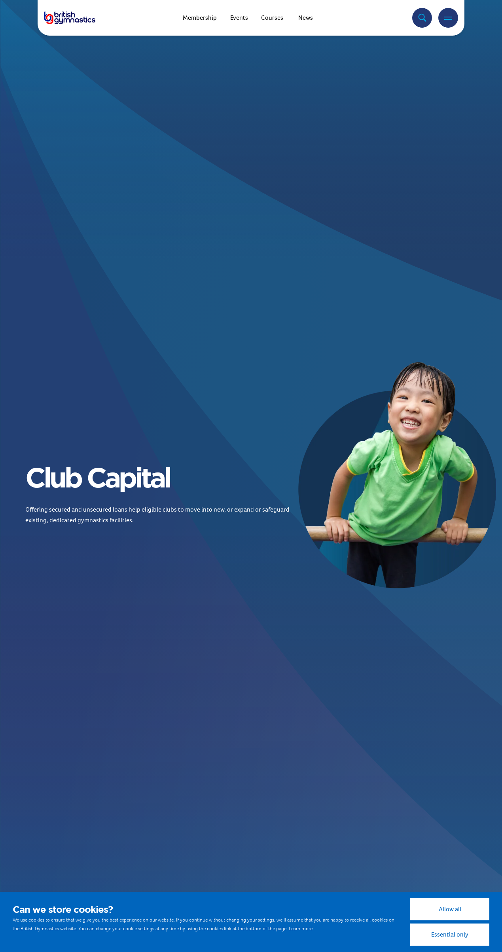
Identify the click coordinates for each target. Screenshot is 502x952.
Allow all (450, 909)
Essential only (449, 934)
